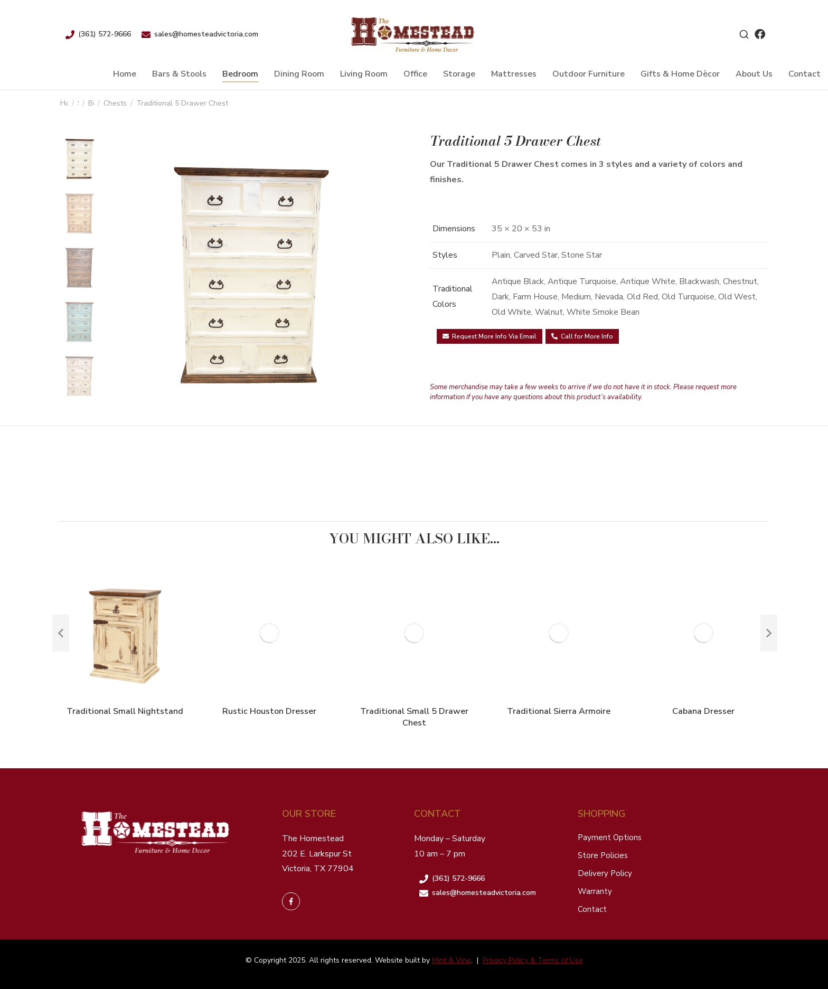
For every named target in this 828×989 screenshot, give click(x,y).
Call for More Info (582, 336)
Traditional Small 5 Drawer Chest (414, 717)
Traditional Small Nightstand (125, 711)
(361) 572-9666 (104, 34)
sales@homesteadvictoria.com (206, 34)
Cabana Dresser (703, 711)
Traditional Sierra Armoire (558, 711)
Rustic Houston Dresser (269, 711)
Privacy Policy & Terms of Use (533, 960)
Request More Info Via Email (490, 336)
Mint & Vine (451, 960)
